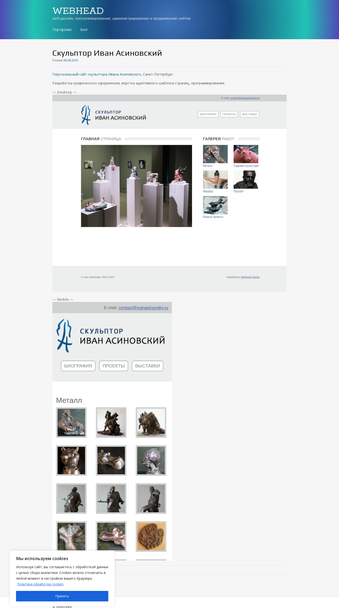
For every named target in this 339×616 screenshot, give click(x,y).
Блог (84, 29)
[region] (62, 578)
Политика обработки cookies (41, 584)
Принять (62, 596)
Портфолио (62, 29)
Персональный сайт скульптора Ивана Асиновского (96, 74)
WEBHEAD (78, 11)
